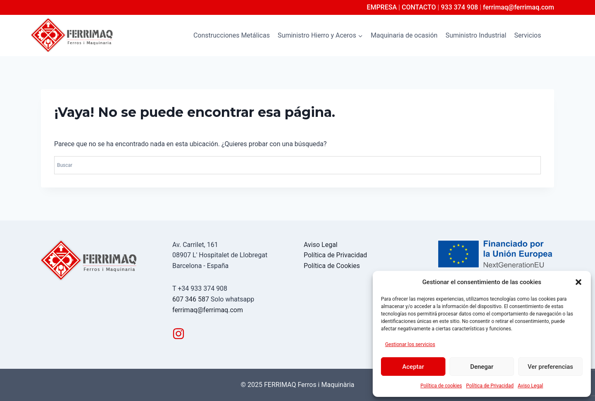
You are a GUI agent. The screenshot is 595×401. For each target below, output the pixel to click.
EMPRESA (382, 7)
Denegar (481, 366)
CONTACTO (419, 7)
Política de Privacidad (490, 386)
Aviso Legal (530, 386)
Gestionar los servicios (410, 344)
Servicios (527, 35)
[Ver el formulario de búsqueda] (556, 35)
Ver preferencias (550, 366)
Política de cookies (441, 386)
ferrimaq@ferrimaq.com (518, 7)
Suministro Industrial (475, 35)
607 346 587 (190, 299)
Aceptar (413, 366)
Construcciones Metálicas (231, 35)
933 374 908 (459, 7)
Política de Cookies (332, 266)
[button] (578, 282)
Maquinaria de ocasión (404, 35)
